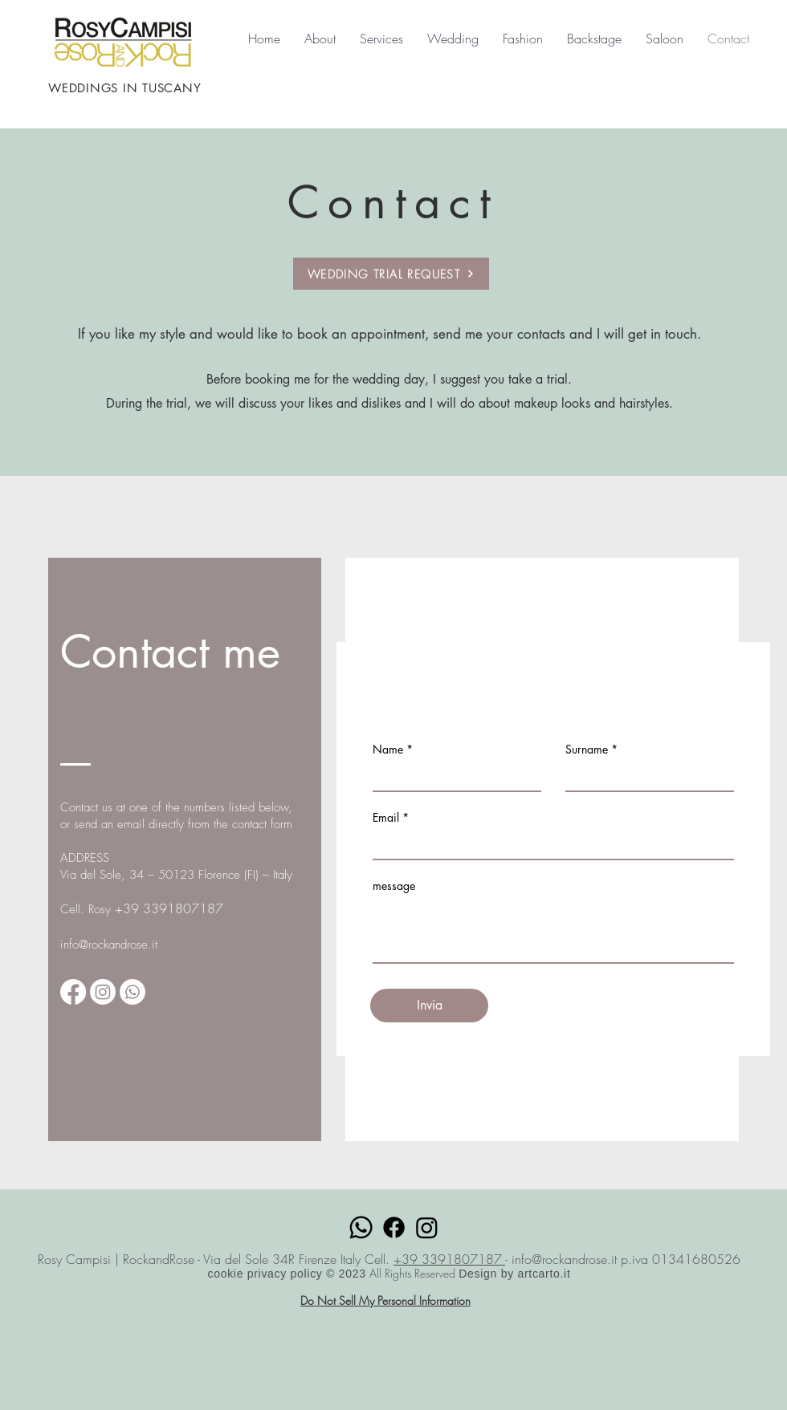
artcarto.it (543, 1273)
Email (386, 817)
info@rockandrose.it (108, 945)
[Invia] (429, 1005)
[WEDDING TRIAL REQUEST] (391, 274)
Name (388, 749)
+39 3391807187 (449, 1259)
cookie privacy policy (266, 1273)
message (394, 886)
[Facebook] (394, 1227)
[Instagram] (103, 992)
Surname (586, 749)
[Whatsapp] (132, 992)
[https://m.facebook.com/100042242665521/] (73, 992)
